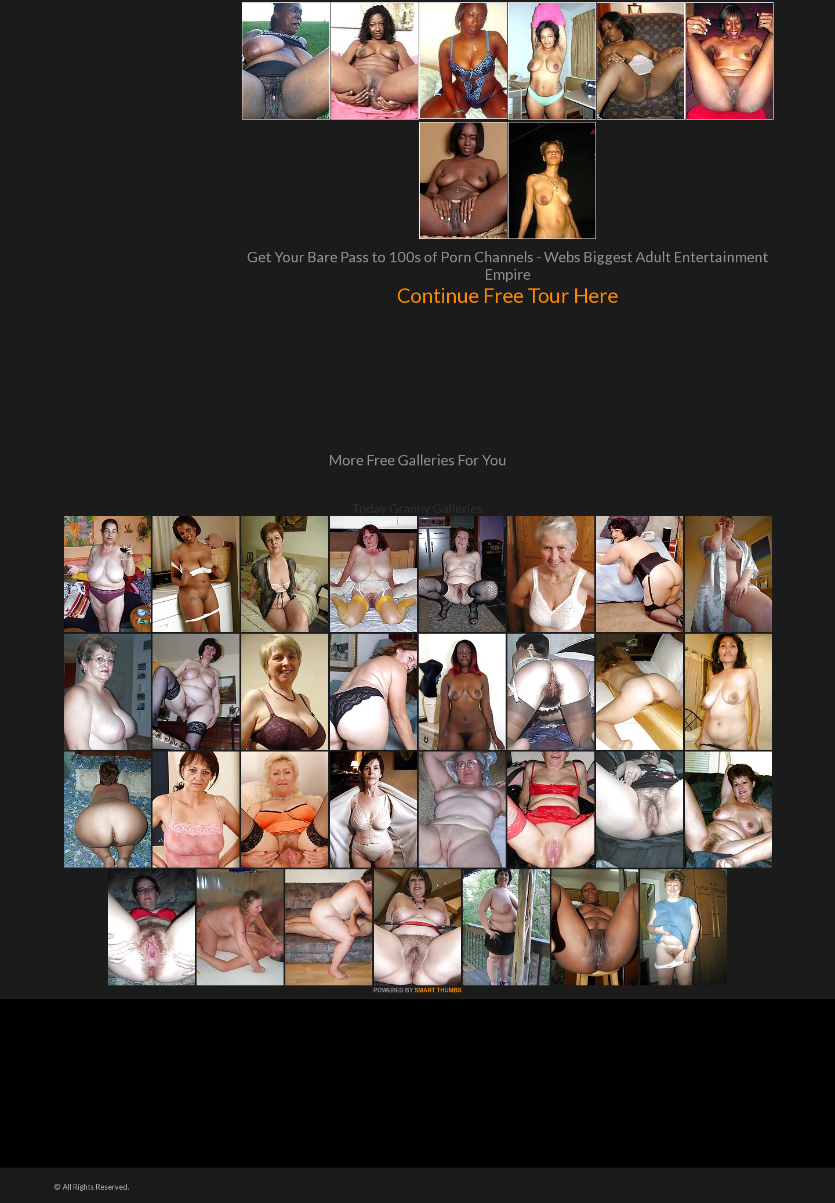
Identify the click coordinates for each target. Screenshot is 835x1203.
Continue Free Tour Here (507, 295)
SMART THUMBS (438, 990)
